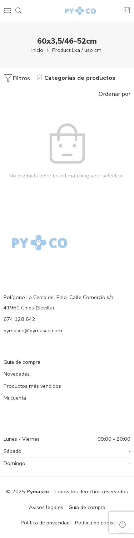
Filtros (17, 78)
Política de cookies (97, 522)
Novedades (17, 373)
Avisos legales (46, 507)
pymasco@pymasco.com (33, 330)
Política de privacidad (45, 522)
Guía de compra (22, 362)
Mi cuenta (15, 397)
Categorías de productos (76, 78)
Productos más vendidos (32, 386)
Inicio (37, 50)
